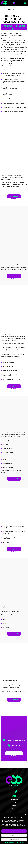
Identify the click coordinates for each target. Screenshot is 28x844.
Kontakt (14, 809)
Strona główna (14, 799)
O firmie (14, 802)
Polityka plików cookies (9, 842)
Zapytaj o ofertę (14, 478)
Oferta (14, 805)
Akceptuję (14, 831)
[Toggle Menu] (25, 3)
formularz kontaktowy (14, 752)
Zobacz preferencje (14, 839)
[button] (26, 814)
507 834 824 (15, 745)
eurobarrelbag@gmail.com (16, 740)
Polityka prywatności (19, 842)
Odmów (14, 835)
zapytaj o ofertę (14, 195)
